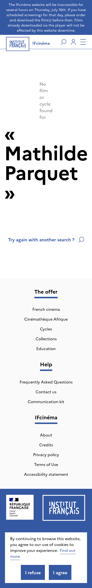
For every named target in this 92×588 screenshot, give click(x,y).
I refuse (33, 572)
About (46, 435)
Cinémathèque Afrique (46, 319)
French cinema (46, 309)
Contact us (46, 391)
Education (46, 348)
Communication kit (46, 401)
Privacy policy (46, 454)
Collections (46, 338)
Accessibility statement (46, 474)
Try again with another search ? (46, 239)
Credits (46, 444)
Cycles (46, 328)
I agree (60, 572)
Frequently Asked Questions (46, 381)
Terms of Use (46, 464)
